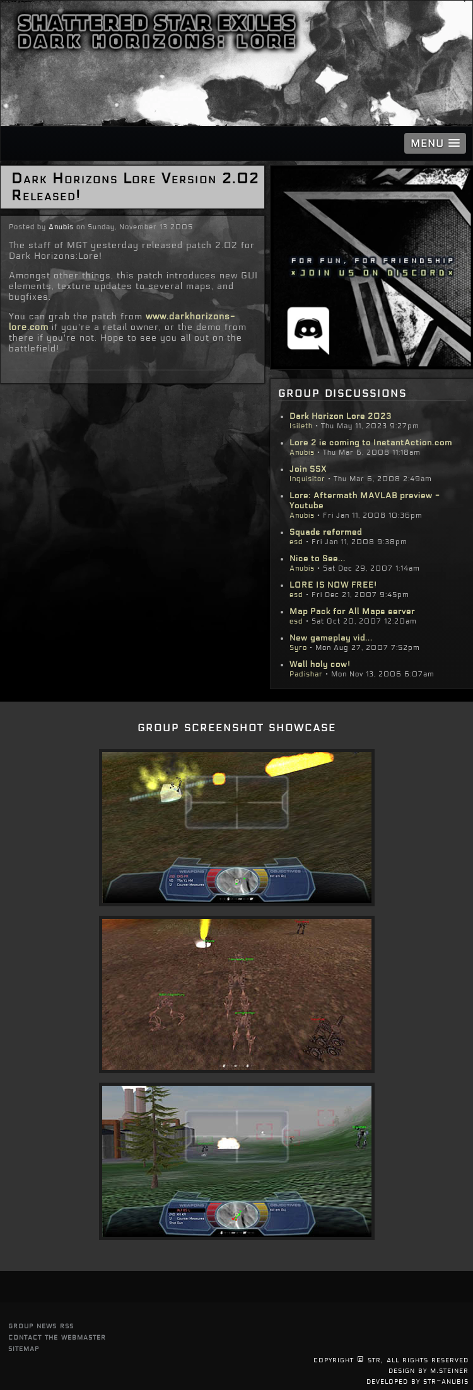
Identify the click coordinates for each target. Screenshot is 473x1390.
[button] (435, 143)
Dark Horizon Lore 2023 (340, 416)
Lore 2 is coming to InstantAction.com (370, 443)
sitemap (23, 1348)
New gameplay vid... (331, 638)
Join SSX (308, 469)
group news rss (41, 1325)
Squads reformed (325, 532)
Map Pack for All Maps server (352, 612)
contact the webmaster (57, 1336)
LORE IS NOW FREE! (333, 585)
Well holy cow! (320, 664)
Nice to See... (317, 559)
